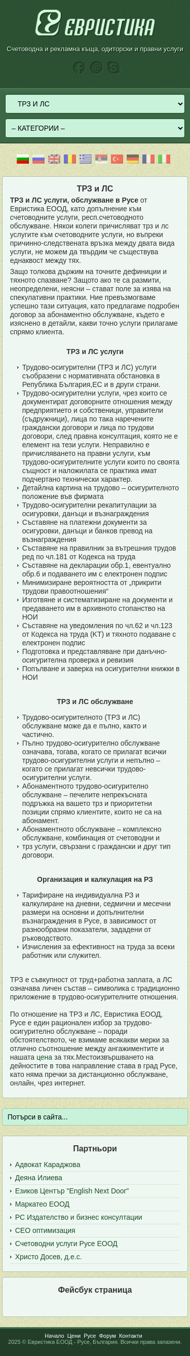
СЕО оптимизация (45, 1230)
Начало (54, 1336)
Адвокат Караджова (48, 1164)
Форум (107, 1336)
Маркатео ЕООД (42, 1204)
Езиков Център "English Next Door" (72, 1191)
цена (44, 1057)
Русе (90, 1336)
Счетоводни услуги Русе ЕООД (66, 1243)
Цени (74, 1336)
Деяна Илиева (38, 1178)
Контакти (130, 1336)
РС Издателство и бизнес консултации (78, 1217)
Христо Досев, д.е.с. (48, 1257)
